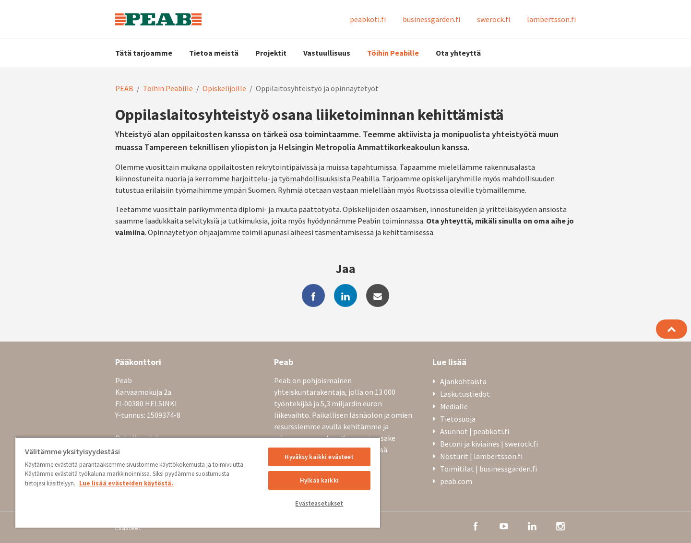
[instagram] (560, 525)
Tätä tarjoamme (143, 53)
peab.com (456, 481)
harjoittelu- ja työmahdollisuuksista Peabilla (305, 178)
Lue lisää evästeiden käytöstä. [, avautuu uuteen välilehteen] (126, 483)
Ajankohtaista (463, 381)
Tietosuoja (458, 419)
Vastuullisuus (326, 53)
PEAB (124, 88)
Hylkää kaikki (319, 480)
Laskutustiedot (465, 394)
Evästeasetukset (319, 503)
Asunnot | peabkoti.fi (474, 431)
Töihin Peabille (393, 53)
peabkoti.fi (368, 19)
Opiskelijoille (224, 88)
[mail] (377, 295)
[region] (197, 482)
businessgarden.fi (431, 19)
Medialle (454, 406)
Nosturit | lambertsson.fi (481, 456)
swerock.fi (493, 19)
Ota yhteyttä (458, 53)
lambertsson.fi (551, 19)
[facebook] (313, 295)
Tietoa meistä (213, 53)
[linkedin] (345, 295)
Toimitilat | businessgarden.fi (488, 468)
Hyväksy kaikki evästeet (319, 457)
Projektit (270, 53)
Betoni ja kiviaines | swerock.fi (489, 444)
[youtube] (503, 525)
